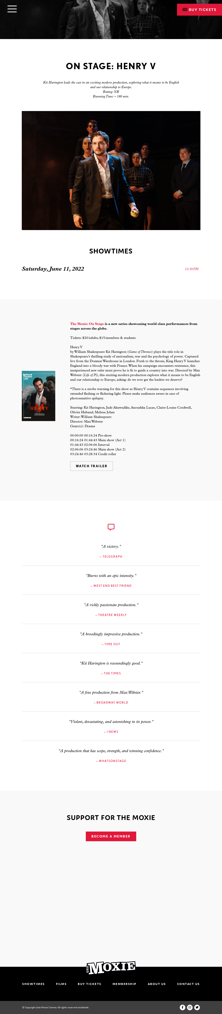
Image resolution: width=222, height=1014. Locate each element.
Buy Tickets (200, 9)
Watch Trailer (92, 466)
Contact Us (188, 984)
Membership (125, 984)
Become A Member (111, 836)
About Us (157, 984)
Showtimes (33, 984)
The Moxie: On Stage (87, 324)
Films (61, 984)
